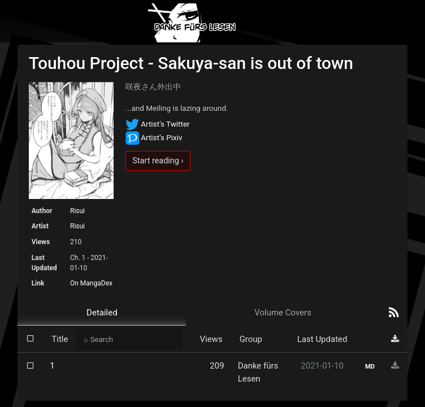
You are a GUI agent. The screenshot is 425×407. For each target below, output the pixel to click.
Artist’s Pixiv (154, 137)
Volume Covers (282, 313)
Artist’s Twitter (157, 123)
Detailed (102, 313)
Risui (77, 211)
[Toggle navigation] (389, 22)
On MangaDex (91, 283)
